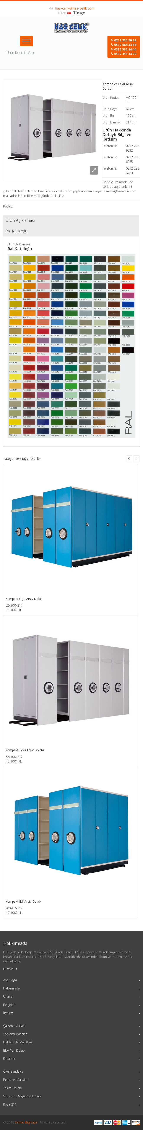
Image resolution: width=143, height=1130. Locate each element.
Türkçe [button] (76, 12)
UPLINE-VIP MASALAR (71, 1042)
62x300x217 (14, 605)
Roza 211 (71, 1104)
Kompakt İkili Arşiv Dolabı (23, 901)
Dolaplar (71, 1059)
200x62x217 (14, 908)
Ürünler (71, 997)
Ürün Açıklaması (20, 220)
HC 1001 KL (13, 761)
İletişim (71, 1013)
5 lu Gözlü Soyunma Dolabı (71, 1096)
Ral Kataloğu (16, 230)
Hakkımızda (71, 988)
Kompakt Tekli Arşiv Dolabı (24, 750)
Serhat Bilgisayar (26, 1122)
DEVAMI (10, 969)
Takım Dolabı (71, 1088)
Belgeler (71, 1005)
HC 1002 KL (13, 913)
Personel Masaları (71, 1080)
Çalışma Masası (71, 1026)
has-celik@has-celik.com (74, 8)
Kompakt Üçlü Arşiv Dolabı (24, 599)
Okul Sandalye (71, 1072)
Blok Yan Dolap (71, 1051)
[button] (123, 47)
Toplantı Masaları (71, 1034)
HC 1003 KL (13, 610)
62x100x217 (14, 757)
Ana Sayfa (71, 980)
